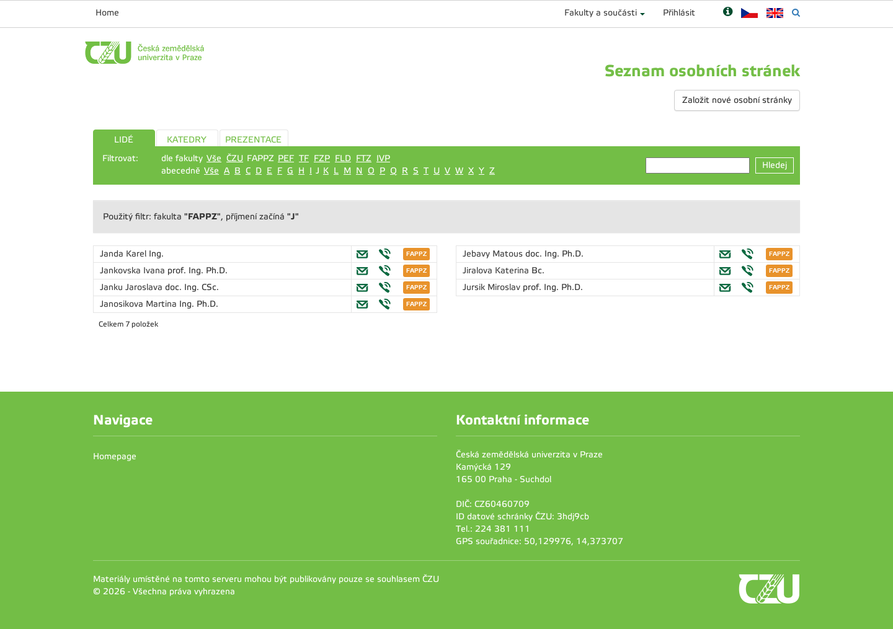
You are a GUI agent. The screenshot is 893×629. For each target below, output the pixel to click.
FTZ (363, 158)
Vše (214, 158)
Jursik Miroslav (493, 287)
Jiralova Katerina (497, 270)
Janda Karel (124, 253)
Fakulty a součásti (600, 12)
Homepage (114, 456)
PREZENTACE (253, 139)
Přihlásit (679, 12)
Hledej (774, 165)
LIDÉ (123, 139)
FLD (343, 158)
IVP (383, 158)
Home (107, 12)
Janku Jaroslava (132, 287)
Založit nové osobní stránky (737, 100)
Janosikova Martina (139, 304)
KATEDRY (187, 139)
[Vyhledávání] (796, 12)
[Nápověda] (727, 12)
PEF (286, 158)
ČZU (234, 158)
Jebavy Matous (494, 253)
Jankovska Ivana (133, 270)
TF (304, 158)
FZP (322, 158)
